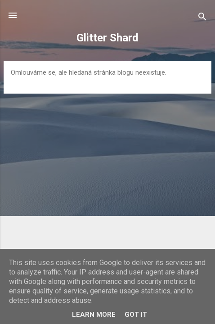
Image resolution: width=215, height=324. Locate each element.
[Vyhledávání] (202, 18)
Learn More (94, 314)
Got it (136, 314)
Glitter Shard (107, 38)
